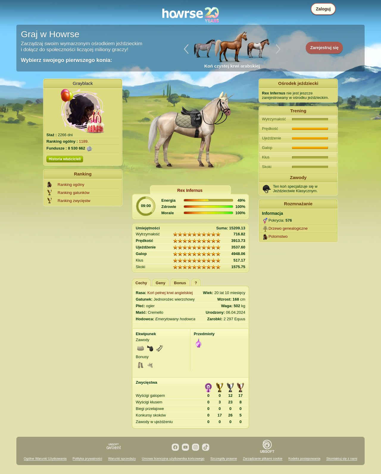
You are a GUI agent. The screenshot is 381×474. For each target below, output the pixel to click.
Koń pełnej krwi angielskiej (170, 292)
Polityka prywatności (87, 458)
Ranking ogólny (71, 184)
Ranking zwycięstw (74, 200)
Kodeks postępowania (304, 458)
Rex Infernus (190, 190)
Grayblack (83, 83)
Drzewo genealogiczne (288, 228)
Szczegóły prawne (223, 458)
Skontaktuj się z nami (341, 458)
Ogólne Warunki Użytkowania (45, 458)
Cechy (141, 283)
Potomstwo (278, 236)
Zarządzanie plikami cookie (262, 458)
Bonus (180, 283)
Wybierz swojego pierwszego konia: (66, 60)
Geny (160, 283)
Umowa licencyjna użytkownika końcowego (173, 458)
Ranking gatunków (74, 192)
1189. (84, 141)
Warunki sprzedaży (122, 458)
